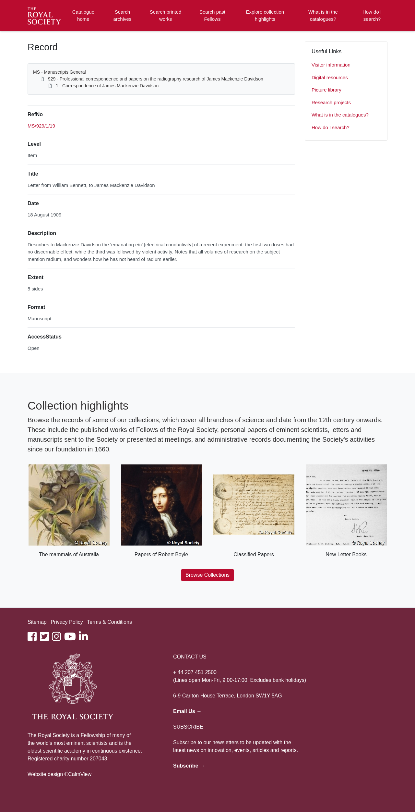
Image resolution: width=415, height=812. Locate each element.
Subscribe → (189, 766)
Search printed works (166, 15)
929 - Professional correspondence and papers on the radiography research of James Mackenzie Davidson (155, 78)
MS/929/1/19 (41, 126)
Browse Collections (207, 575)
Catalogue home (83, 15)
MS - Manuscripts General (59, 72)
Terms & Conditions (109, 622)
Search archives (122, 15)
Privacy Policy (67, 622)
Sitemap (37, 622)
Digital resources (330, 77)
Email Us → (187, 711)
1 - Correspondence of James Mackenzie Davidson (107, 85)
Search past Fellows (212, 15)
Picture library (326, 89)
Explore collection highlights (265, 15)
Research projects (331, 102)
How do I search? (372, 15)
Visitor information (331, 65)
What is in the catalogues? (323, 15)
